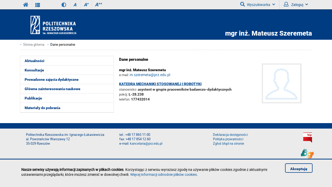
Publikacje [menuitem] (33, 98)
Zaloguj (296, 4)
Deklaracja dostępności (230, 134)
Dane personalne (62, 44)
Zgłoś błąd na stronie (228, 143)
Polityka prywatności (228, 139)
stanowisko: (128, 89)
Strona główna (33, 44)
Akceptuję (298, 169)
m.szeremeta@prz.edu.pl (150, 74)
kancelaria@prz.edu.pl (146, 143)
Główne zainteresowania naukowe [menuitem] (52, 89)
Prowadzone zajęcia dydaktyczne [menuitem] (52, 79)
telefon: (124, 99)
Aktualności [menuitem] (34, 61)
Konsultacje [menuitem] (34, 70)
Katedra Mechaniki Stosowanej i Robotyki (160, 84)
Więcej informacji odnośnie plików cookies (163, 174)
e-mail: (124, 74)
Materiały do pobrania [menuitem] (42, 108)
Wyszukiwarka (257, 4)
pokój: (124, 94)
